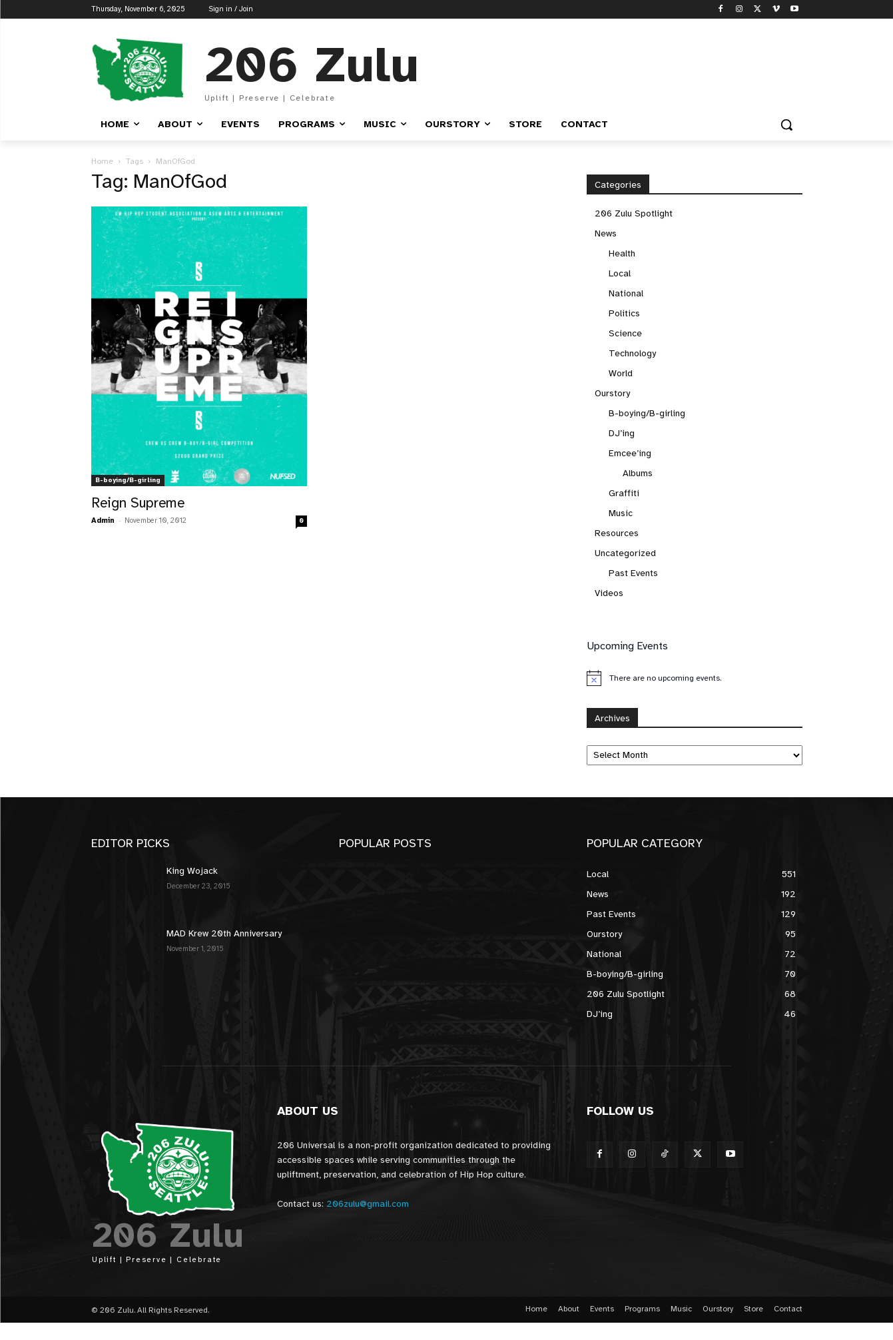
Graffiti (624, 493)
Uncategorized (625, 553)
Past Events (633, 573)
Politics (624, 313)
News (606, 233)
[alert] (694, 678)
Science (625, 333)
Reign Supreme (137, 502)
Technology (632, 353)
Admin (103, 520)
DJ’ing (622, 433)
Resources (617, 533)
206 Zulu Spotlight (634, 213)
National (626, 293)
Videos (609, 593)
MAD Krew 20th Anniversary (224, 933)
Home (102, 161)
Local (620, 273)
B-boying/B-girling (127, 480)
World (621, 373)
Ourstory (612, 393)
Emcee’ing (630, 453)
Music (621, 513)
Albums (638, 473)
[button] (786, 125)
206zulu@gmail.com (367, 1203)
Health (622, 253)
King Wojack (192, 870)
